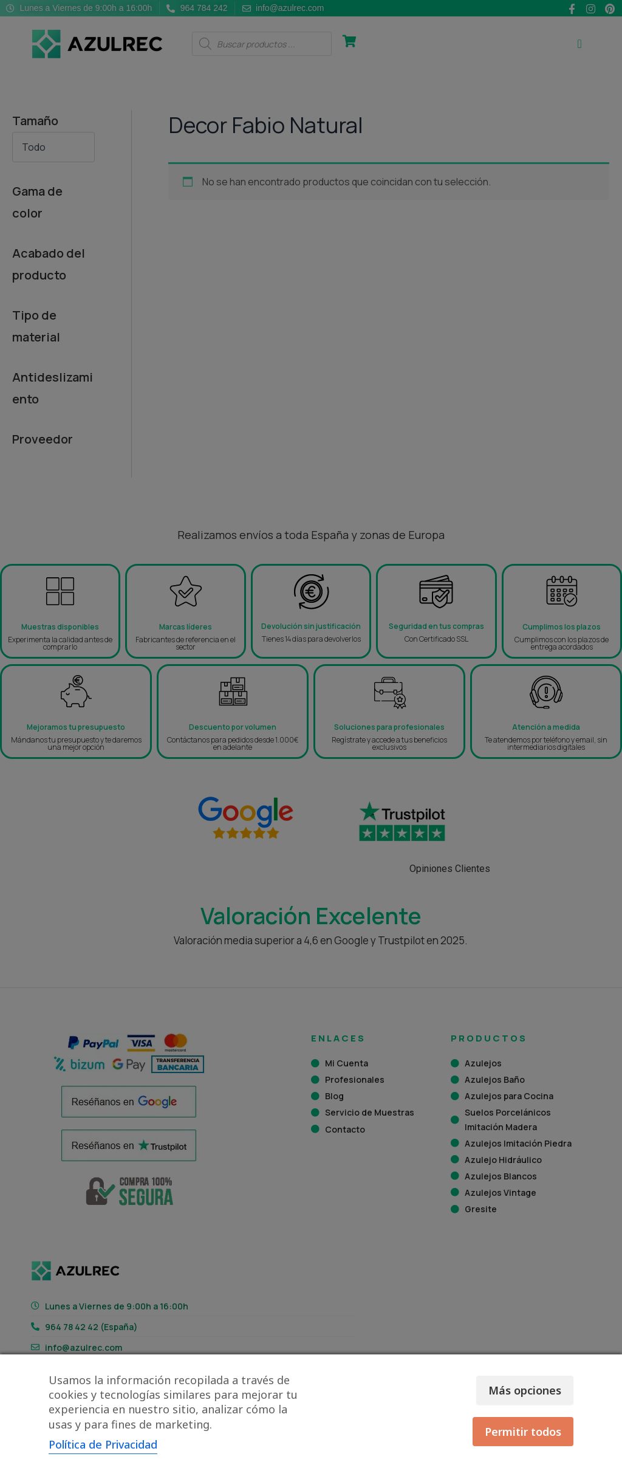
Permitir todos (523, 1431)
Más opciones (524, 1390)
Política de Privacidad (103, 1444)
